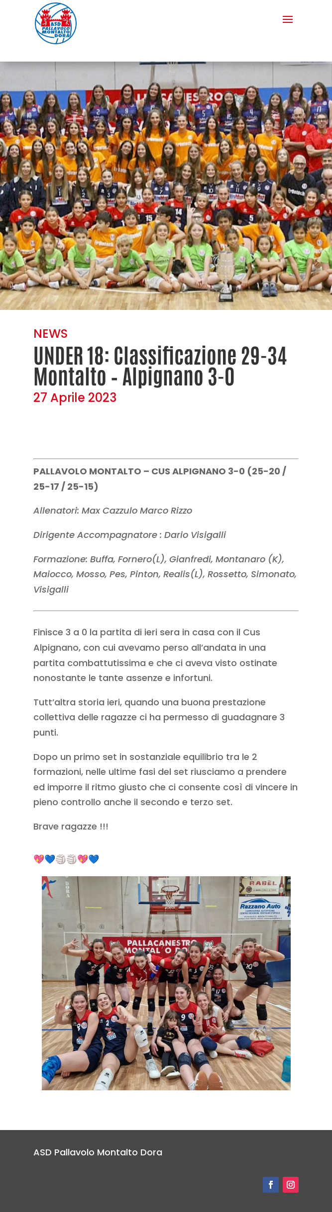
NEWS (50, 333)
